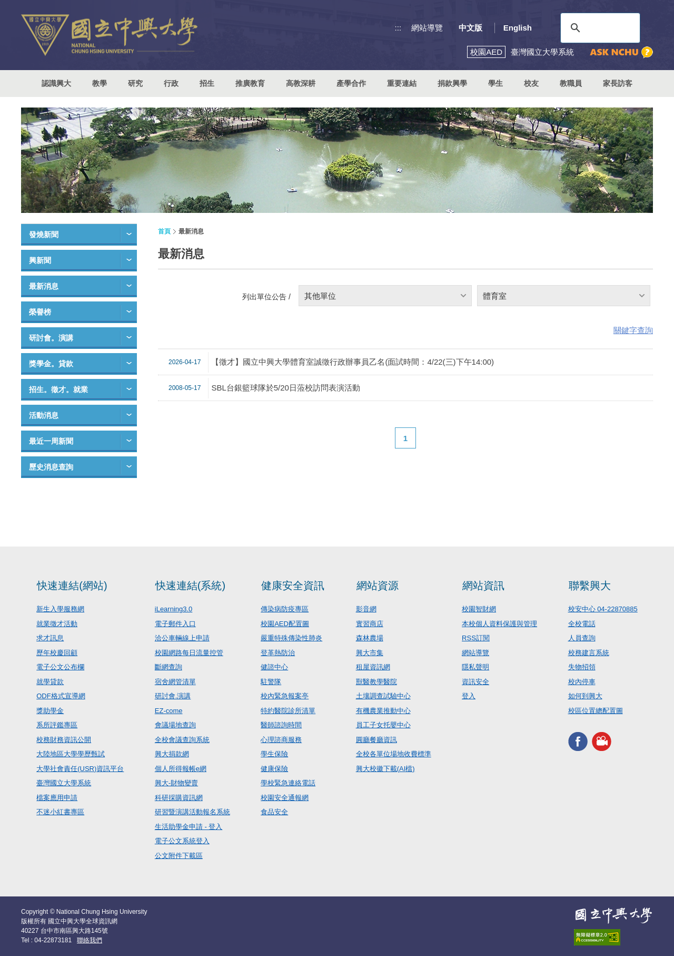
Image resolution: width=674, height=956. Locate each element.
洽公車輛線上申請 (182, 638)
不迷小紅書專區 (60, 812)
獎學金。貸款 (51, 363)
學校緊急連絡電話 (288, 783)
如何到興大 (585, 696)
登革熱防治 (278, 653)
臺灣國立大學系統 (63, 783)
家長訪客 (617, 83)
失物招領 (582, 667)
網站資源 (377, 585)
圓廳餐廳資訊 (376, 740)
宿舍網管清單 (175, 682)
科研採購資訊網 (179, 798)
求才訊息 (50, 638)
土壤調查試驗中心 (383, 696)
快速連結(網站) (72, 585)
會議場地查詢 (175, 725)
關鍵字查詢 (633, 330)
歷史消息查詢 (51, 467)
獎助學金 (50, 711)
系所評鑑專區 (56, 725)
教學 (99, 83)
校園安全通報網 (285, 798)
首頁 (164, 231)
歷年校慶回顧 (56, 653)
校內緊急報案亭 (285, 696)
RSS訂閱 (476, 638)
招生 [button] (207, 83)
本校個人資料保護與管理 (499, 624)
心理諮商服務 (281, 740)
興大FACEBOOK (578, 741)
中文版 (470, 27)
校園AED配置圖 (285, 624)
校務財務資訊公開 (63, 740)
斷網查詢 (168, 667)
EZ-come (169, 711)
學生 (495, 83)
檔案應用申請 (56, 798)
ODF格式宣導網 (60, 696)
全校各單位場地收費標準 (393, 754)
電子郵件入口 (175, 624)
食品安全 (274, 812)
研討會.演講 (173, 696)
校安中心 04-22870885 (603, 609)
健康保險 (274, 769)
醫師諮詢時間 (281, 725)
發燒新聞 (43, 234)
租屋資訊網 (373, 667)
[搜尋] (598, 28)
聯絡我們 (89, 940)
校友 (531, 83)
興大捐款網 (172, 754)
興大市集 (369, 653)
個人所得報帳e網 (180, 769)
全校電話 (582, 624)
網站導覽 (427, 27)
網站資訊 (483, 585)
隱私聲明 (475, 667)
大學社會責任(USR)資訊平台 (80, 769)
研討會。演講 (51, 338)
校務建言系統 (588, 653)
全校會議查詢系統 (182, 740)
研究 (135, 83)
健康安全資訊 (292, 585)
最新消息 (43, 286)
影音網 (366, 609)
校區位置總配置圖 (595, 711)
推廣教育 (250, 83)
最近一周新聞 (51, 441)
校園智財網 (479, 609)
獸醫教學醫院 (376, 682)
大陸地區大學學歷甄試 (70, 754)
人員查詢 (582, 638)
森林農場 (369, 638)
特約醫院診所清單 (288, 711)
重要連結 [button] (402, 83)
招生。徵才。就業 (58, 389)
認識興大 (56, 83)
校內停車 (582, 682)
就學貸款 (50, 682)
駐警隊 (271, 682)
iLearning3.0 (174, 609)
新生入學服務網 (60, 609)
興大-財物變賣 (176, 783)
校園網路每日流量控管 (189, 653)
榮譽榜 (40, 312)
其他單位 (320, 295)
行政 (171, 83)
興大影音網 (601, 741)
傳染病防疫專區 (285, 609)
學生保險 (274, 754)
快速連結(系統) (190, 585)
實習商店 (369, 624)
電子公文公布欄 (60, 667)
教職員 (571, 83)
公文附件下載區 (179, 856)
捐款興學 (452, 83)
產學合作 (351, 83)
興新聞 (40, 260)
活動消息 (43, 415)
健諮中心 (274, 667)
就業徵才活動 (56, 624)
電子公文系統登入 (182, 841)
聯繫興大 (590, 585)
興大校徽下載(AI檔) (385, 769)
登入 (468, 696)
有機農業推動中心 (383, 711)
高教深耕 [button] (300, 83)
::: (398, 27)
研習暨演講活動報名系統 (192, 812)
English (517, 27)
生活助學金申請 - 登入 (189, 827)
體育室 (495, 295)
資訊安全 (475, 682)
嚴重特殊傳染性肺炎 (291, 638)
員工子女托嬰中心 (383, 725)
